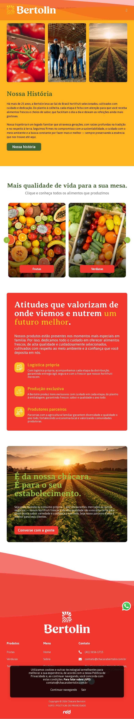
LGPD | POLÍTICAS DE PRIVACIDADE (67, 705)
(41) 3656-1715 (94, 652)
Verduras (12, 659)
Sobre (47, 659)
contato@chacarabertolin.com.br (105, 659)
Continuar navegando (63, 689)
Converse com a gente (36, 530)
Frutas (11, 652)
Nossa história (24, 147)
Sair (83, 689)
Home (47, 652)
